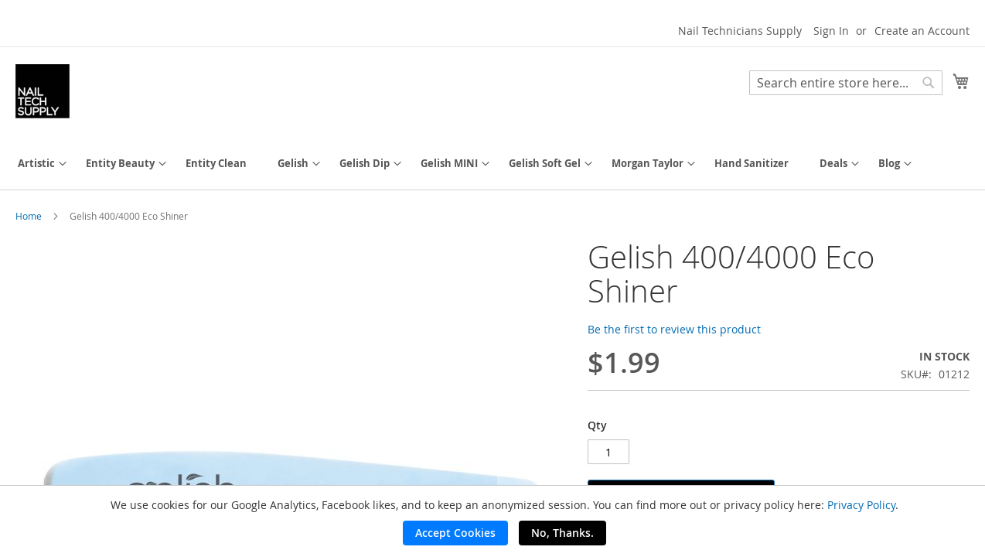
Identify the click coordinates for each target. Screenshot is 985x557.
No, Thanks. (562, 532)
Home (28, 216)
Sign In (831, 30)
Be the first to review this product (674, 329)
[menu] (492, 164)
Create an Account (922, 30)
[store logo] (42, 91)
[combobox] (845, 82)
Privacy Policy (861, 504)
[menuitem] (36, 164)
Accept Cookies (455, 532)
